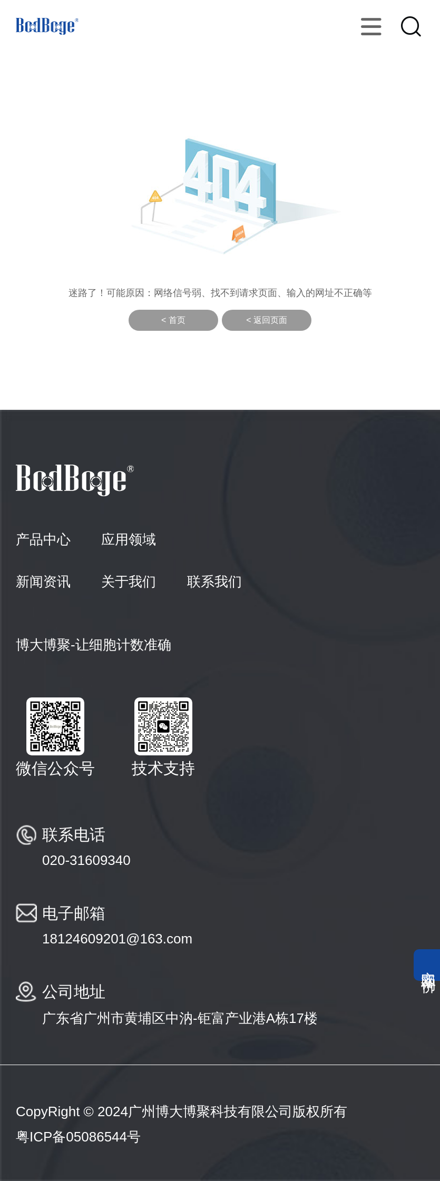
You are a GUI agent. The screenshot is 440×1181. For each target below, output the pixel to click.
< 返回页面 (266, 320)
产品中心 (43, 539)
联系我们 (214, 581)
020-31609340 (86, 860)
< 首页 (173, 320)
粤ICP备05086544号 (78, 1137)
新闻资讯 (43, 581)
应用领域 (128, 539)
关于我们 (128, 581)
